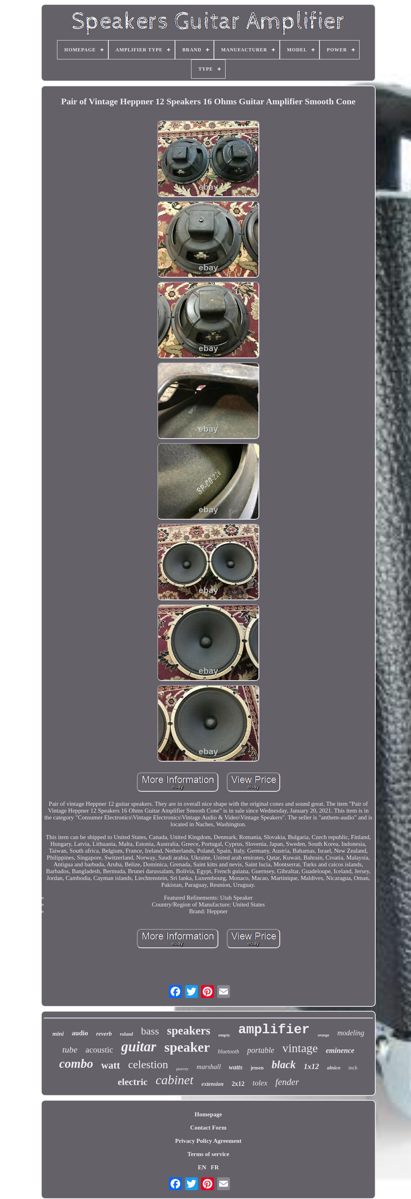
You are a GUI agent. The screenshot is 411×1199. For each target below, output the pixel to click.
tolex (259, 1083)
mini (57, 1033)
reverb (104, 1033)
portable (261, 1050)
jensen (257, 1068)
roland (126, 1034)
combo (76, 1064)
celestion (148, 1064)
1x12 (311, 1066)
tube (69, 1050)
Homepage (208, 1114)
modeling (351, 1033)
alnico (333, 1068)
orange (324, 1035)
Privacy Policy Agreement (208, 1141)
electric (133, 1082)
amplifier (273, 1029)
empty (224, 1034)
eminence (340, 1051)
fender (287, 1082)
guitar (139, 1047)
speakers (188, 1030)
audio (80, 1033)
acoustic (99, 1050)
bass (150, 1031)
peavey (182, 1068)
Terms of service (208, 1154)
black (284, 1065)
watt (110, 1065)
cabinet (174, 1080)
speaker (187, 1047)
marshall (209, 1067)
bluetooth (228, 1052)
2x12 (238, 1083)
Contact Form (208, 1127)
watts (235, 1067)
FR (215, 1167)
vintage (299, 1048)
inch (352, 1068)
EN (202, 1167)
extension (212, 1084)
